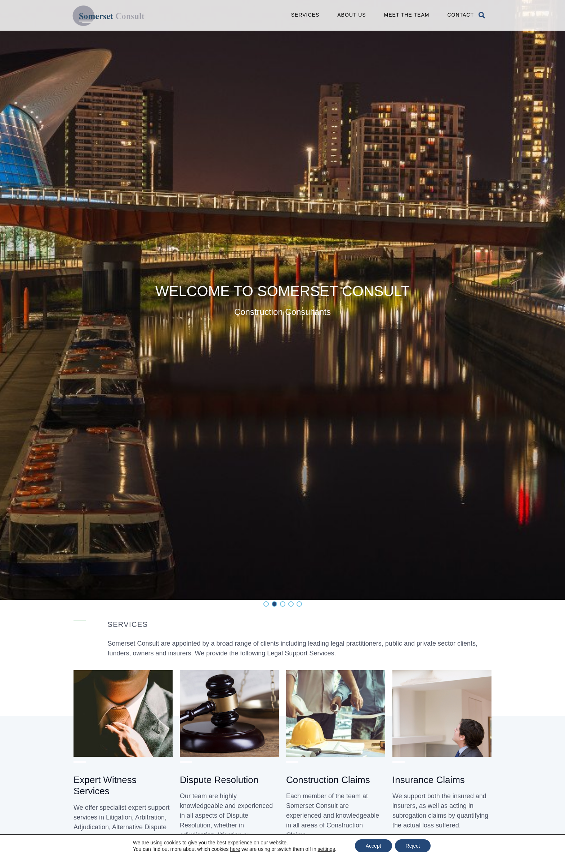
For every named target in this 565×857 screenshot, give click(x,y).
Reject (413, 846)
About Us (351, 15)
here (235, 849)
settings (326, 849)
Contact (460, 15)
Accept (373, 846)
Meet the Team (407, 15)
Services (305, 15)
